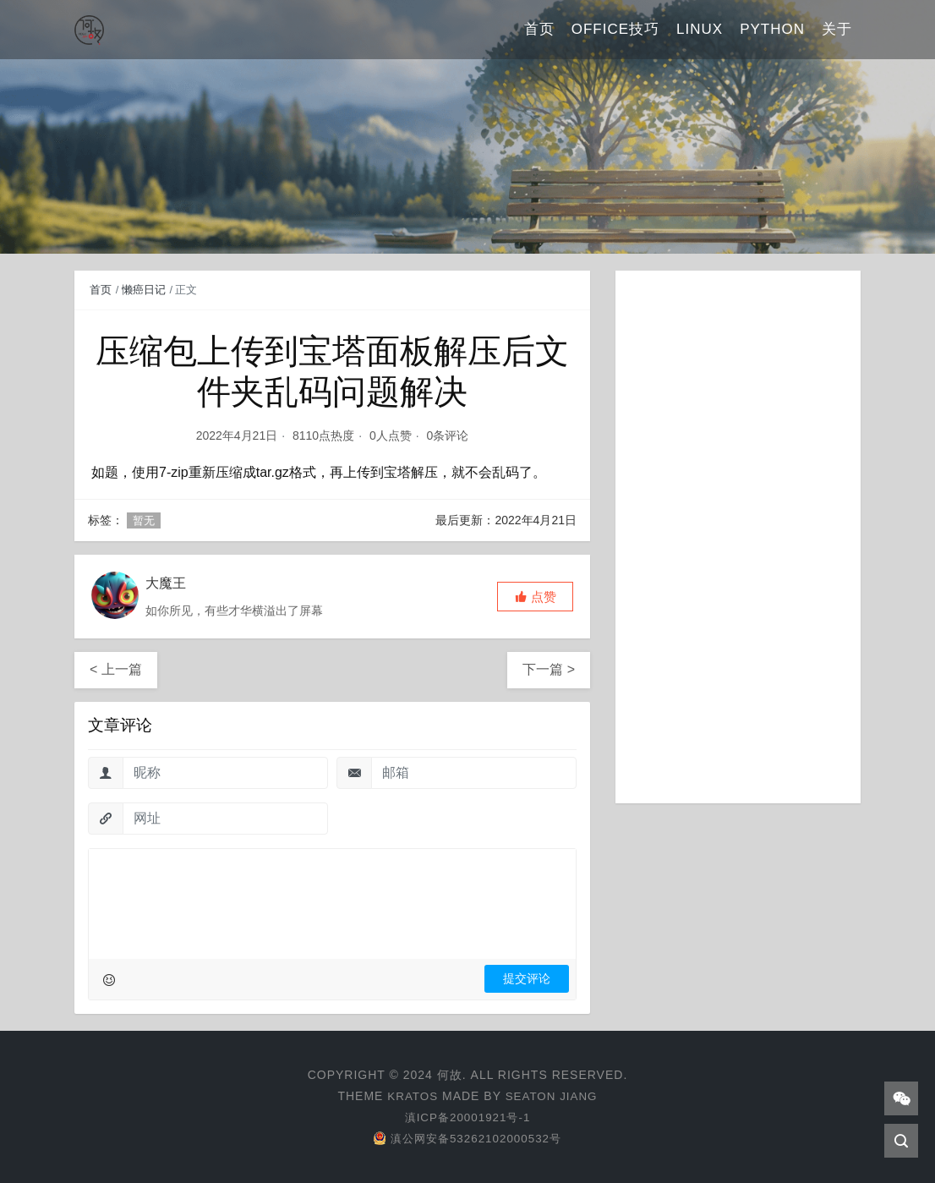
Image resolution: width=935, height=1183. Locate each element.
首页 (539, 29)
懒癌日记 (144, 289)
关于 (837, 29)
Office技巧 (615, 29)
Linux (699, 29)
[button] (535, 596)
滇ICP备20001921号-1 (467, 1117)
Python (772, 29)
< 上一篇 (116, 669)
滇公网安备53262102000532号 (467, 1138)
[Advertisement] (738, 537)
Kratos (411, 1096)
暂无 (144, 520)
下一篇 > (548, 669)
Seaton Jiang (552, 1096)
